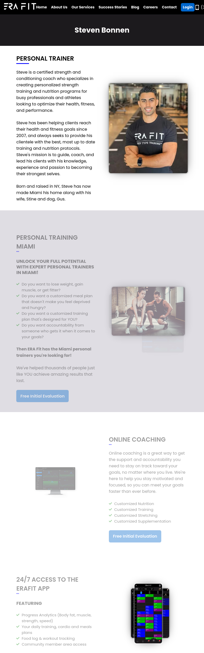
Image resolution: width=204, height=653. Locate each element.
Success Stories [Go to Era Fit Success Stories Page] (112, 7)
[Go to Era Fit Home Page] (20, 7)
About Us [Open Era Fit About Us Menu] (59, 7)
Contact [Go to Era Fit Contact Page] (169, 7)
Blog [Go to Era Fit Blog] (135, 7)
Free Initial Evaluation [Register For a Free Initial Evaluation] (42, 398)
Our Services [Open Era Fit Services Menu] (82, 7)
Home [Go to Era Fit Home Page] (41, 7)
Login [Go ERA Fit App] (188, 7)
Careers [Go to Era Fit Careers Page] (150, 7)
